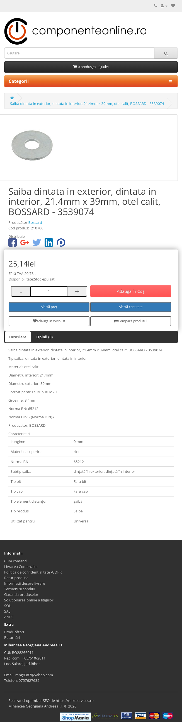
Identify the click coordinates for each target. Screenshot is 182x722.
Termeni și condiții (19, 588)
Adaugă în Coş (130, 291)
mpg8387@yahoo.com (34, 674)
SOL (7, 605)
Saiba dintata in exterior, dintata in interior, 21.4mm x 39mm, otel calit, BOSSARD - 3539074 (87, 103)
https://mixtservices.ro (75, 700)
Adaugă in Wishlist (49, 321)
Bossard (35, 222)
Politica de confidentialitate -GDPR (33, 572)
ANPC (9, 616)
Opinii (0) (45, 336)
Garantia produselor (21, 594)
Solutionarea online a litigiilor (28, 600)
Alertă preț (49, 306)
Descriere (17, 336)
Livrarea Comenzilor (21, 566)
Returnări (12, 637)
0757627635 (29, 680)
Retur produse (16, 577)
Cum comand (15, 560)
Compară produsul (130, 321)
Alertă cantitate (130, 306)
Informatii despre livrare (24, 583)
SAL (7, 611)
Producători (14, 631)
